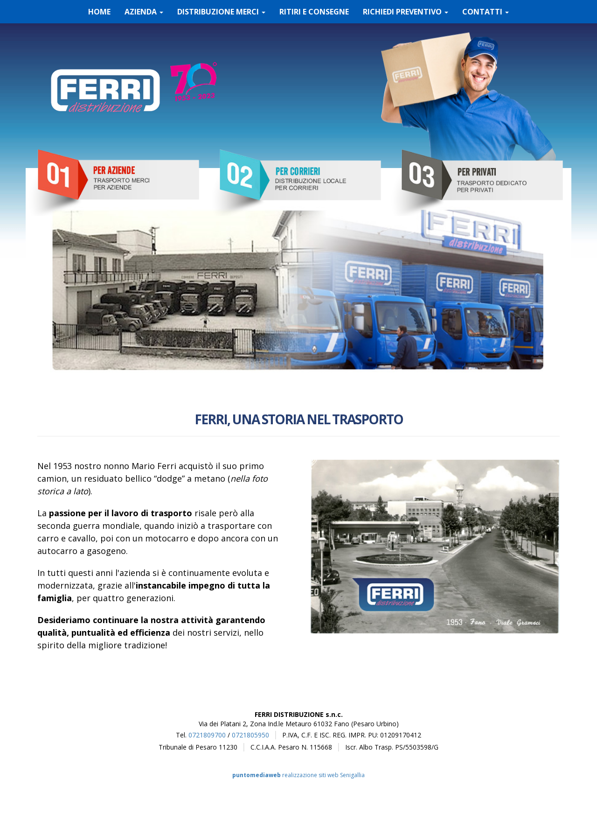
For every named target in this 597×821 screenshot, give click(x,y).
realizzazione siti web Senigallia (298, 775)
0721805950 (250, 734)
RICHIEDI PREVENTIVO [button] (405, 12)
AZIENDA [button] (144, 12)
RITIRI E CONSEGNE (314, 12)
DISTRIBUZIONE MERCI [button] (221, 12)
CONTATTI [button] (485, 12)
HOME (99, 12)
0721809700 (207, 734)
